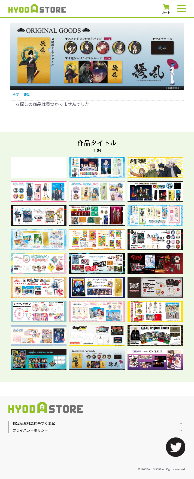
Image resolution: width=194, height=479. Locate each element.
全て (16, 95)
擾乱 (26, 95)
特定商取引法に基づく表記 (34, 423)
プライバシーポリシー (30, 430)
